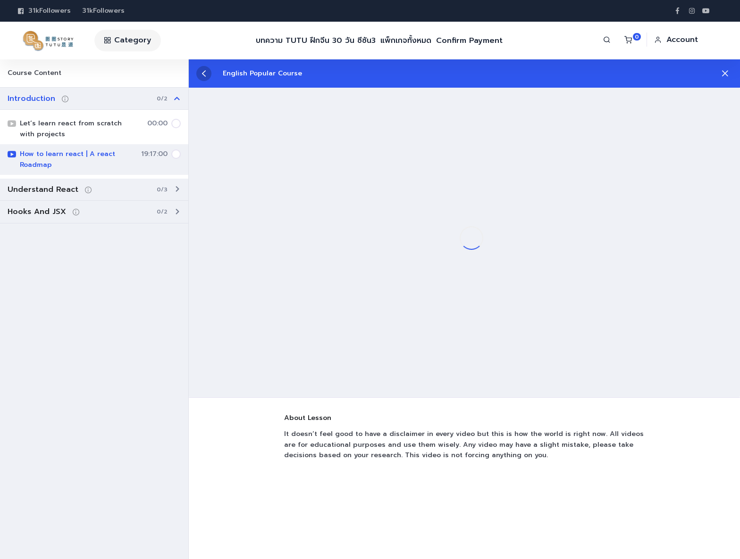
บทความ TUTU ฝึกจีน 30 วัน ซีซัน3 (316, 40)
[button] (676, 39)
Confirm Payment (469, 40)
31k (44, 11)
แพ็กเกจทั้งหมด (405, 40)
